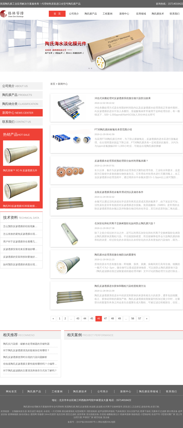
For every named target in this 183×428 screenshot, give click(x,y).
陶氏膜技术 (158, 13)
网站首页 (11, 391)
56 (132, 318)
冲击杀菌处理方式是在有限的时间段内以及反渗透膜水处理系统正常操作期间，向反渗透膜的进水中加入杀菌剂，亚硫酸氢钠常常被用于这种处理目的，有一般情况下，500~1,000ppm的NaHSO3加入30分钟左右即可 (137, 111)
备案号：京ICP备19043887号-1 (83, 422)
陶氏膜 (26, 406)
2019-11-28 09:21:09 (104, 291)
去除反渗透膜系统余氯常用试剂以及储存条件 (119, 192)
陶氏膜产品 (91, 13)
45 (91, 318)
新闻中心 (124, 13)
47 (105, 318)
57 (139, 318)
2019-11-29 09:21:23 (104, 259)
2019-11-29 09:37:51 (104, 165)
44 (84, 318)
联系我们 (174, 13)
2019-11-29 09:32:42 (104, 197)
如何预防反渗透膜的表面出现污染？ (22, 264)
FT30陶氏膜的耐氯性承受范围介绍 (113, 129)
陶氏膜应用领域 (148, 391)
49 (119, 318)
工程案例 (107, 13)
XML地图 (111, 422)
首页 (52, 84)
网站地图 (102, 422)
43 (78, 318)
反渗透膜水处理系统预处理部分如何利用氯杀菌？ (121, 161)
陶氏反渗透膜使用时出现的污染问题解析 (25, 357)
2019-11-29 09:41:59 (104, 134)
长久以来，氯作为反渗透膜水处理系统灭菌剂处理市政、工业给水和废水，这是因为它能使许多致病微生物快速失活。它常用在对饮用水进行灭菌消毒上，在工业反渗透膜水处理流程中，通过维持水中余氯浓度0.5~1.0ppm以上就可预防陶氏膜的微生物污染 (137, 174)
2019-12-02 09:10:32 (104, 103)
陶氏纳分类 (10, 103)
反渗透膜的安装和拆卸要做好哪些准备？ (25, 257)
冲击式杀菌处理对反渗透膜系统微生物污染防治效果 (123, 98)
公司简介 (74, 13)
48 (112, 318)
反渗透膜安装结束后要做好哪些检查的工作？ (27, 249)
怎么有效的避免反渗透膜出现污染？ (22, 234)
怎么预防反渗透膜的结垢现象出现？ (22, 226)
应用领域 (141, 13)
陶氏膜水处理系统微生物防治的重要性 (115, 254)
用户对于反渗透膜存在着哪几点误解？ (24, 241)
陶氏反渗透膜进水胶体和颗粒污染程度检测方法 (120, 286)
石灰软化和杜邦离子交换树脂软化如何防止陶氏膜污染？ (125, 223)
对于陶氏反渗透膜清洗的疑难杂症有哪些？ (26, 350)
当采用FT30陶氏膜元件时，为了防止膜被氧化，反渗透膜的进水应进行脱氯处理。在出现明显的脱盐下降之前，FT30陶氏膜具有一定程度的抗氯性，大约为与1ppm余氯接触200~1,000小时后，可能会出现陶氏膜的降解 (136, 142)
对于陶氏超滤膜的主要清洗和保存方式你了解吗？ (30, 370)
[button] (89, 68)
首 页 (57, 13)
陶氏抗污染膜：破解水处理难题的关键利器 (26, 344)
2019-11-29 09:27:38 (104, 228)
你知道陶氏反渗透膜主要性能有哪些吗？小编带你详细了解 (30, 364)
